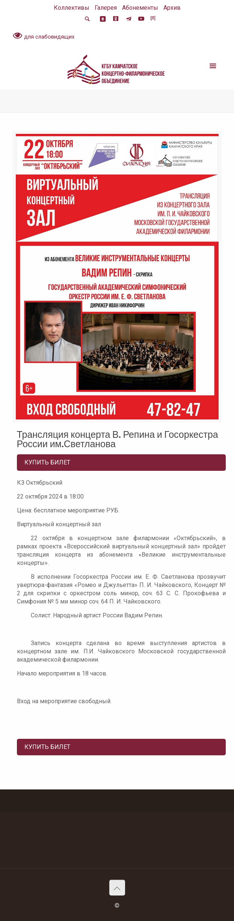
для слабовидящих (43, 36)
